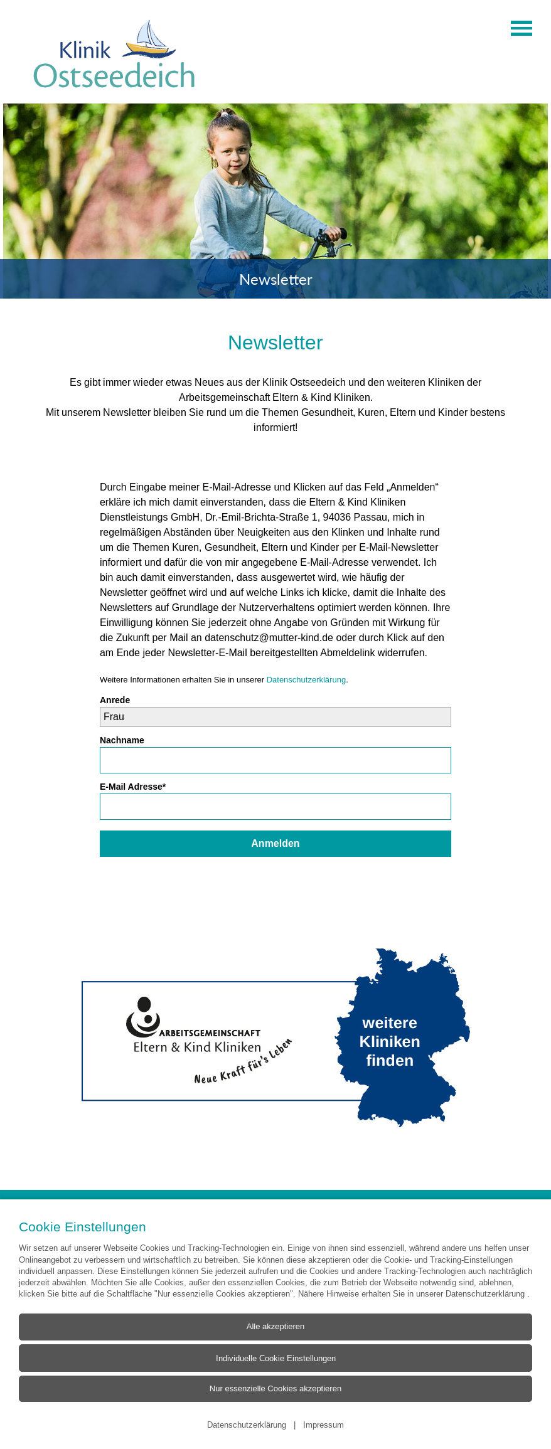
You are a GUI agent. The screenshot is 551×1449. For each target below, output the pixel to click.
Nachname (122, 740)
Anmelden (275, 843)
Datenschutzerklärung (306, 679)
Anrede (115, 700)
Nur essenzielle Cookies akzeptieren (275, 1388)
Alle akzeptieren (276, 1326)
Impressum (323, 1425)
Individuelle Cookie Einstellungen (276, 1357)
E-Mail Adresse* (133, 787)
